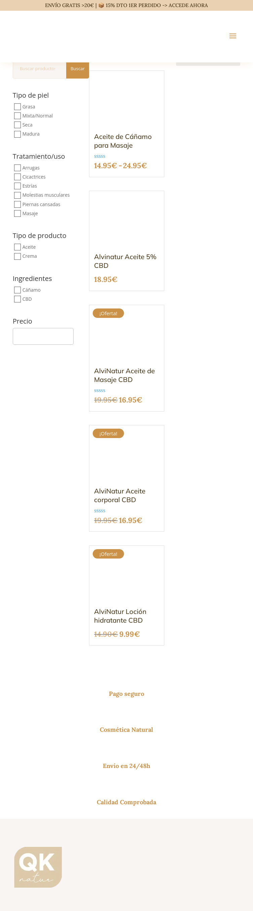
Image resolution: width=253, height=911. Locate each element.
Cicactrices (34, 177)
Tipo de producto (40, 236)
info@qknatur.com (34, 696)
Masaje (30, 213)
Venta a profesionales (38, 830)
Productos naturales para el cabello (54, 767)
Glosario (23, 838)
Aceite (29, 247)
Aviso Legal (121, 869)
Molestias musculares (46, 195)
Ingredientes (32, 279)
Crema (30, 256)
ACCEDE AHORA (188, 5)
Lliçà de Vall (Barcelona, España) (51, 720)
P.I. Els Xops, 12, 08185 (40, 712)
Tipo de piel (31, 95)
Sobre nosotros (30, 814)
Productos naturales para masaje (52, 775)
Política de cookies (193, 869)
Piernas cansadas (41, 204)
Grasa (29, 106)
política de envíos (89, 891)
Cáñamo (32, 290)
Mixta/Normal (38, 115)
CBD (27, 299)
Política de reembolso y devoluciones (56, 822)
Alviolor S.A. (72, 897)
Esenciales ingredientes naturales (52, 783)
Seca (28, 125)
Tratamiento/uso (39, 157)
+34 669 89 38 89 (33, 704)
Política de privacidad (154, 869)
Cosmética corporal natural (44, 751)
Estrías (30, 186)
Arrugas (31, 167)
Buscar (78, 68)
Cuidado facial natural (39, 759)
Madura (31, 134)
